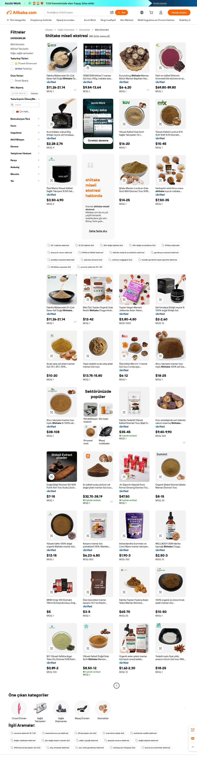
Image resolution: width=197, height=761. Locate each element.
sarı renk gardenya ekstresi (89, 747)
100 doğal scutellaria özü (142, 245)
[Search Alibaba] (77, 12)
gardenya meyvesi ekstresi (165, 252)
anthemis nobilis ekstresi (143, 733)
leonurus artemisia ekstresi (156, 747)
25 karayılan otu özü (85, 733)
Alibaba (49, 29)
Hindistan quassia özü (59, 267)
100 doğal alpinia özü (111, 245)
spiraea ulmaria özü (91, 259)
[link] (192, 730)
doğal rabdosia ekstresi (23, 740)
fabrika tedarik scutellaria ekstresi (126, 252)
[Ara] (121, 12)
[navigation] (25, 358)
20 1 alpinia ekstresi (58, 245)
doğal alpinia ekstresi (146, 740)
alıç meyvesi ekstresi (58, 747)
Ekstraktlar (84, 29)
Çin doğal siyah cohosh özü (56, 740)
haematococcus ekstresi (55, 733)
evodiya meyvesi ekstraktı (61, 259)
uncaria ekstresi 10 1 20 (89, 267)
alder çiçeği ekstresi (87, 740)
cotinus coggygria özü (120, 259)
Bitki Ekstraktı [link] (102, 29)
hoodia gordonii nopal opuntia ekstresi (157, 259)
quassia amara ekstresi (116, 740)
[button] (112, 12)
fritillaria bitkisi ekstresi (90, 252)
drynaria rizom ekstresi (59, 252)
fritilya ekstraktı (171, 245)
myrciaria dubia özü (113, 733)
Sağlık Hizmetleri (66, 29)
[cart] (151, 13)
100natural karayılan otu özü (25, 747)
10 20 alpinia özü (84, 245)
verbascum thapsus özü (122, 747)
